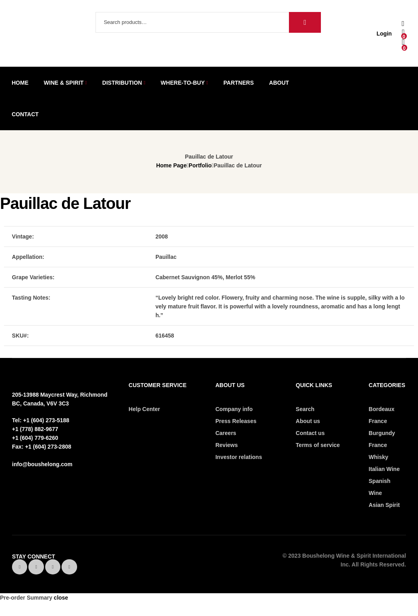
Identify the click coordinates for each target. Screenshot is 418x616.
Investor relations (238, 457)
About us (308, 421)
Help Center (144, 409)
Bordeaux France (382, 415)
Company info (234, 409)
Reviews (226, 445)
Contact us (310, 433)
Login (384, 33)
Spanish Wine (379, 487)
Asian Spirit (384, 505)
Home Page (171, 165)
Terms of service (318, 445)
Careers (225, 433)
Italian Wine (384, 469)
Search (305, 22)
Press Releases (236, 421)
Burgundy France (382, 439)
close (61, 597)
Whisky (378, 457)
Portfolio (200, 165)
